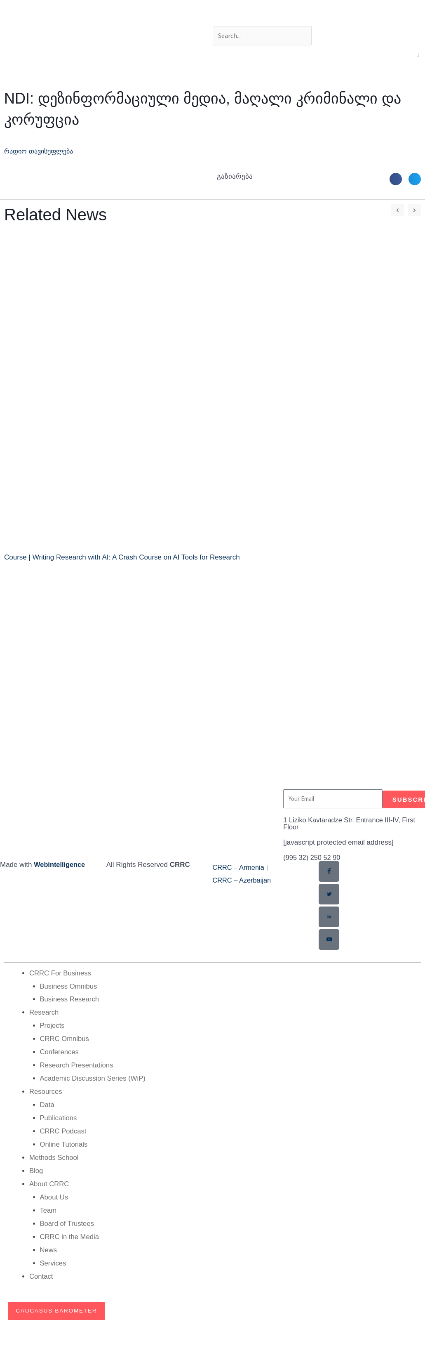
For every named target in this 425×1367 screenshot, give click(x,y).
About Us (54, 1194)
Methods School (54, 1155)
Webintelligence (60, 865)
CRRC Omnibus (65, 1037)
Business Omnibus (69, 985)
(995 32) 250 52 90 (313, 858)
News (49, 1246)
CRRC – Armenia (239, 867)
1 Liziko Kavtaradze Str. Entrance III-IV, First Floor (351, 823)
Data (47, 1103)
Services (53, 1259)
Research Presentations (77, 1064)
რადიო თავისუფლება (41, 151)
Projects (52, 1025)
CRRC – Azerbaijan (243, 880)
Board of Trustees (67, 1220)
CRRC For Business (60, 973)
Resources (46, 1090)
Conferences (60, 1051)
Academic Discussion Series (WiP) (94, 1077)
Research (44, 1011)
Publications (59, 1116)
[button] (418, 55)
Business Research (70, 999)
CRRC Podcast (63, 1129)
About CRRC (49, 1181)
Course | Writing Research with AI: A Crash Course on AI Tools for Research (122, 557)
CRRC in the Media (70, 1233)
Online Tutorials (64, 1142)
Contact (41, 1272)
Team (48, 1207)
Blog (36, 1168)
